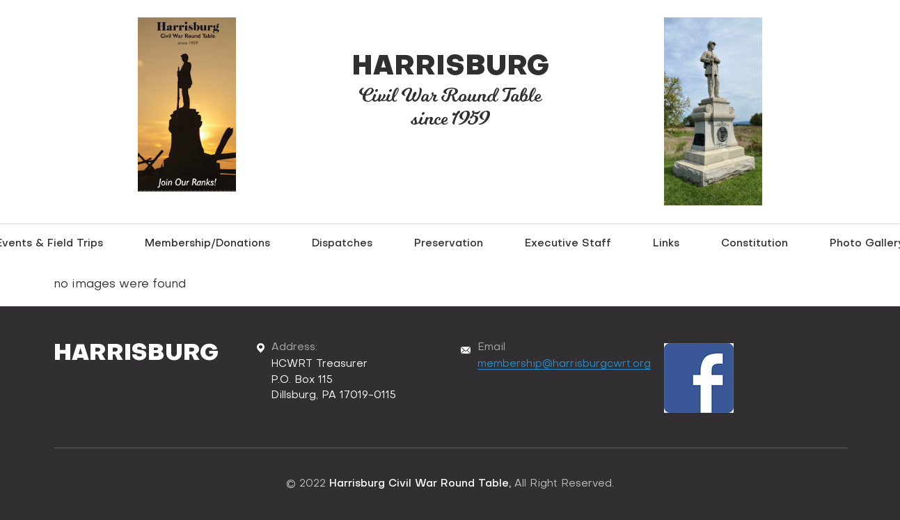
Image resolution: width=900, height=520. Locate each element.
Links (666, 244)
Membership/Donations (207, 244)
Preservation (448, 244)
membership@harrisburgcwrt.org (564, 364)
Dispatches (342, 244)
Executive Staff (568, 244)
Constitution (754, 244)
